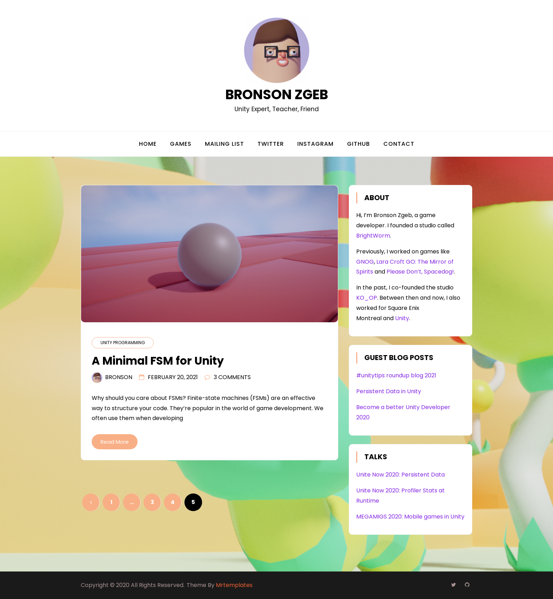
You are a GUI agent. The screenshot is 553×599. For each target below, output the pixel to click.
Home (148, 144)
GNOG (365, 262)
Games (181, 144)
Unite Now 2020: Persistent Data (400, 475)
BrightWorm (373, 236)
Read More (115, 441)
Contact (398, 144)
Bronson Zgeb (276, 94)
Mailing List (224, 144)
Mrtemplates (234, 585)
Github (358, 144)
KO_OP (366, 298)
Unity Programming (123, 343)
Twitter (270, 144)
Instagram (315, 144)
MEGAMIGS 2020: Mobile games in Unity (410, 517)
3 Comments (232, 377)
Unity (402, 318)
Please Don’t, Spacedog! (420, 272)
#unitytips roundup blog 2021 (396, 375)
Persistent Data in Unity (388, 391)
